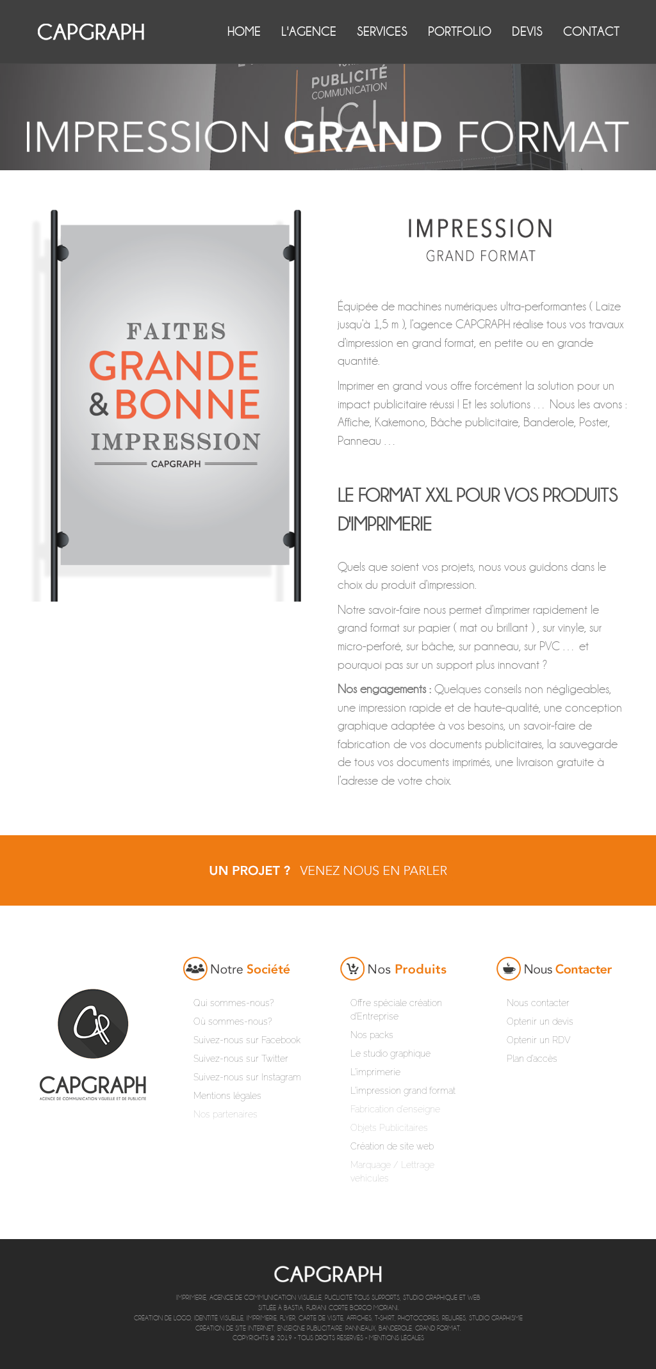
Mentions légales (396, 1337)
